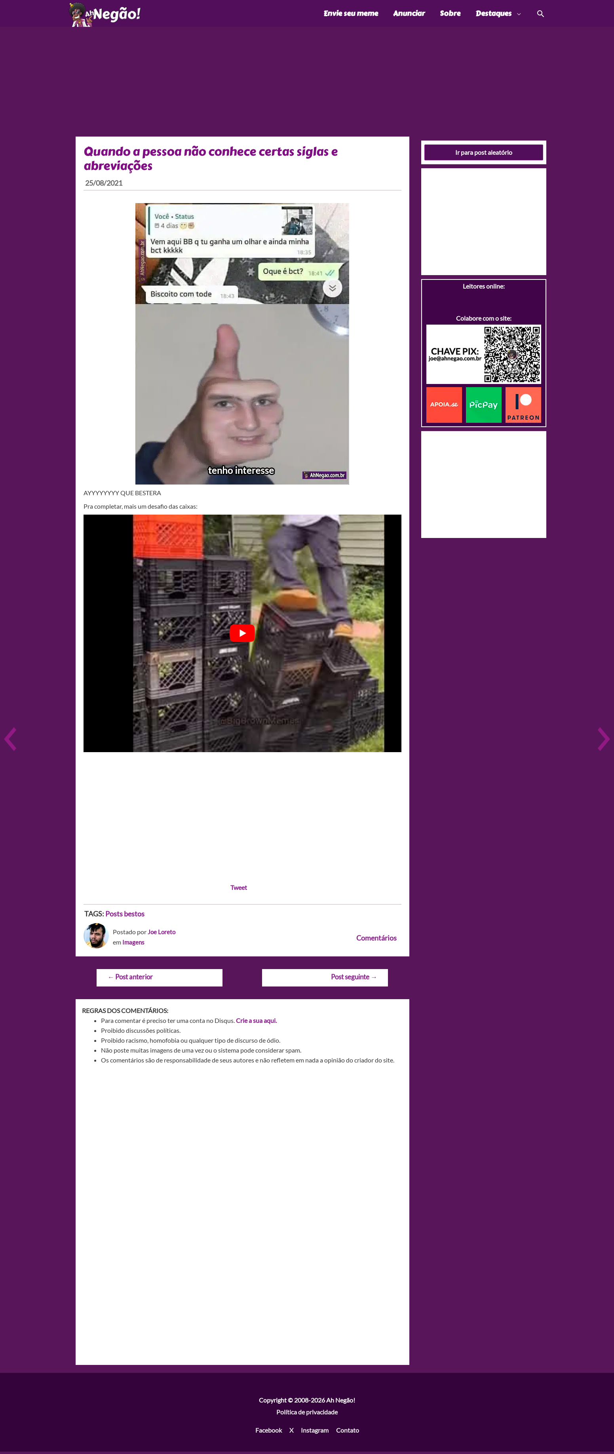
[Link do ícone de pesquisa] (540, 14)
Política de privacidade (307, 1414)
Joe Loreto (162, 934)
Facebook (268, 1432)
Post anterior (130, 979)
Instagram (315, 1432)
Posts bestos (124, 915)
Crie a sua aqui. (256, 1022)
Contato (347, 1432)
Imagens (133, 944)
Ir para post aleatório (483, 154)
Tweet (238, 889)
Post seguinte (354, 979)
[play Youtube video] (242, 635)
